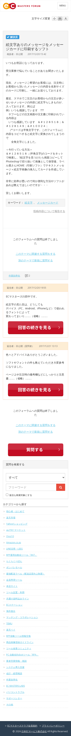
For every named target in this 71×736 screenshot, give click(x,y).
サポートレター (14, 698)
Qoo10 (10, 536)
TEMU (9, 623)
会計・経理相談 (14, 673)
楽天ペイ (10, 629)
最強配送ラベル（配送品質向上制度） (25, 573)
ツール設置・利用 (15, 592)
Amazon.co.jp (13, 542)
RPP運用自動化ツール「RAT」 (21, 555)
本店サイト (12, 586)
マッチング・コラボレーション (22, 617)
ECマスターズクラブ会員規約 (22, 725)
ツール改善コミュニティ (18, 648)
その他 (9, 704)
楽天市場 (10, 517)
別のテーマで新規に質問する (35, 260)
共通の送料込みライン (17, 598)
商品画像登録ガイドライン (20, 642)
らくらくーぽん (14, 561)
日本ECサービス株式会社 (34, 731)
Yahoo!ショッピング (16, 523)
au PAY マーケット (16, 530)
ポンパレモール (14, 567)
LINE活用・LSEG (14, 548)
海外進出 (10, 611)
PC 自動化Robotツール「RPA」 (22, 654)
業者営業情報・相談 (16, 661)
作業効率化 (14, 275)
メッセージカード (47, 202)
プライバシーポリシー (53, 725)
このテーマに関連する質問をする (35, 254)
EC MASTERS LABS (15, 685)
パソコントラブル (15, 692)
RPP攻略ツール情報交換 (18, 636)
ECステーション (14, 604)
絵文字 (29, 202)
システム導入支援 (15, 667)
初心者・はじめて (15, 511)
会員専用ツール (14, 580)
